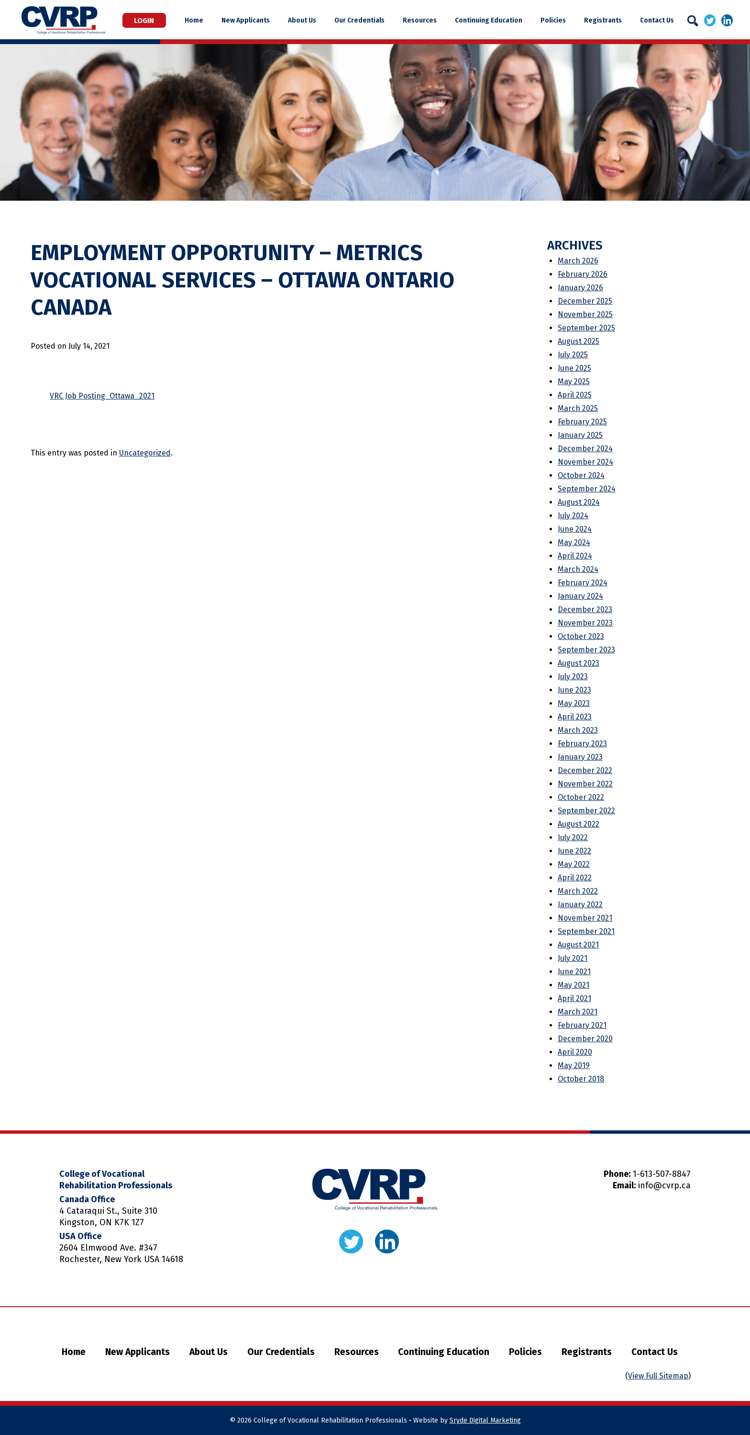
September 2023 (586, 649)
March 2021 (577, 1011)
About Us (323, 20)
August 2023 (578, 663)
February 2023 (582, 743)
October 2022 (581, 797)
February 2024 (582, 582)
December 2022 (585, 770)
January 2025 (580, 435)
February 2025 (582, 421)
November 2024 (585, 462)
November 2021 (585, 917)
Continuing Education (496, 20)
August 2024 (579, 502)
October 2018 (581, 1078)
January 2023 (580, 757)
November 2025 (585, 314)
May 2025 (574, 381)
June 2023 (574, 690)
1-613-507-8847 (662, 1174)
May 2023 (574, 703)
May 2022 (574, 864)
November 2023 (585, 622)
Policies (557, 20)
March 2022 (578, 891)
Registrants (602, 20)
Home (223, 20)
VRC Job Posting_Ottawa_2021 (102, 395)
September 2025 (586, 327)
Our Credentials (376, 20)
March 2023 (578, 730)
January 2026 (580, 287)
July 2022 (573, 837)
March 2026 (578, 260)
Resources (432, 20)
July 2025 (573, 354)
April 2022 (575, 877)
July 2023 (573, 676)
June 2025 (574, 368)
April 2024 (575, 555)
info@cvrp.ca (664, 1185)
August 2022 (578, 824)
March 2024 (578, 569)
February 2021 (582, 1025)
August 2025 (578, 341)
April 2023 (575, 716)
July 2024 (573, 515)
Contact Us (652, 20)
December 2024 (585, 448)
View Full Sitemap (658, 1375)
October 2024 (581, 475)
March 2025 (578, 408)
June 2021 (574, 971)
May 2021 (573, 985)
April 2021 (574, 998)
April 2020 (575, 1052)
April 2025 (575, 394)
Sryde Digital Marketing (485, 1420)
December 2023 (585, 609)
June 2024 (575, 529)
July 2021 (572, 958)
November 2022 (585, 783)
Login (159, 20)
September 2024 (587, 488)
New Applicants (271, 20)
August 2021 (578, 944)
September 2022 (586, 810)
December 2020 (585, 1038)
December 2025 (585, 301)
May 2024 (574, 542)
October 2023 (581, 636)
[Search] (692, 20)
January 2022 (580, 904)
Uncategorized (145, 452)
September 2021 (586, 931)
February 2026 (582, 274)
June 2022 (574, 850)
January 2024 (580, 596)
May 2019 (574, 1065)
